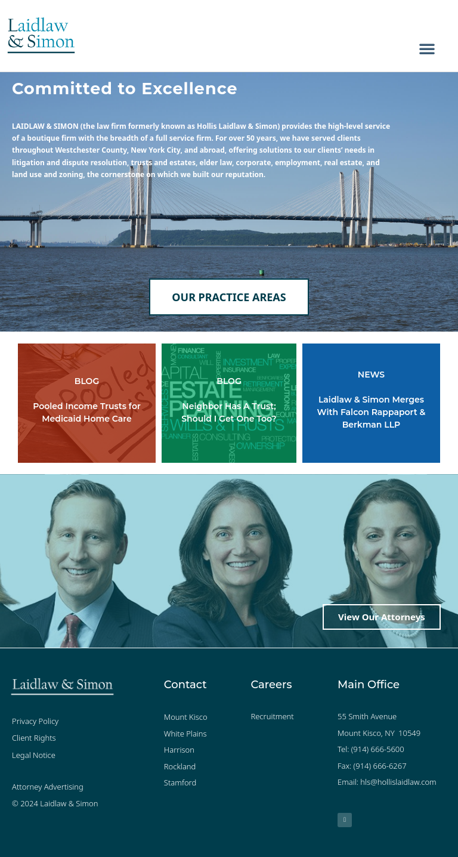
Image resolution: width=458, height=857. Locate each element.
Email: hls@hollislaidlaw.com (387, 781)
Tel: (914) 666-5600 (371, 749)
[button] (427, 48)
